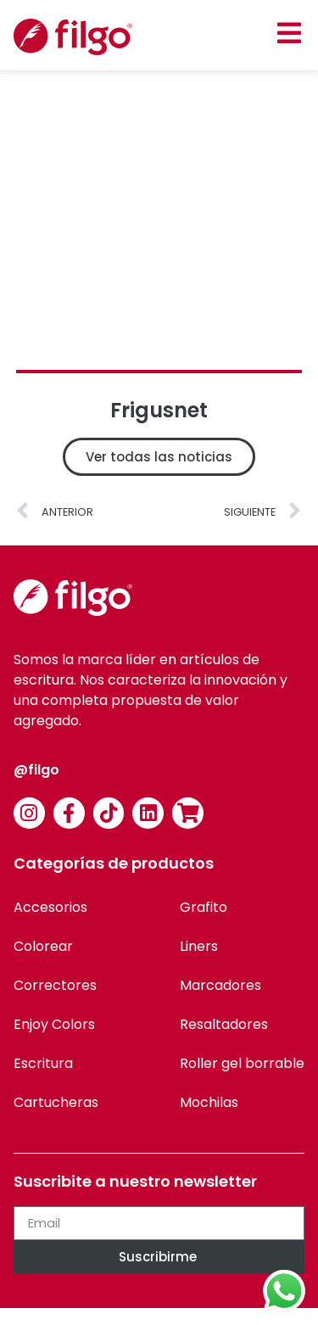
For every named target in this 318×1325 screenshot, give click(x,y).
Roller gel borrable (242, 1063)
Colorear (43, 946)
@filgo (36, 770)
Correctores (55, 985)
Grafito (203, 907)
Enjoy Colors (54, 1024)
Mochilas (209, 1102)
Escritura (43, 1063)
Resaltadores (224, 1024)
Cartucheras (56, 1102)
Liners (199, 946)
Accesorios (50, 907)
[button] (288, 32)
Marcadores (220, 985)
